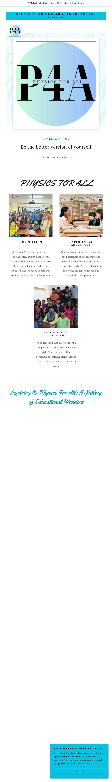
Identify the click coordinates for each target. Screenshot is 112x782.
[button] (100, 26)
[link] (15, 26)
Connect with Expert (56, 157)
